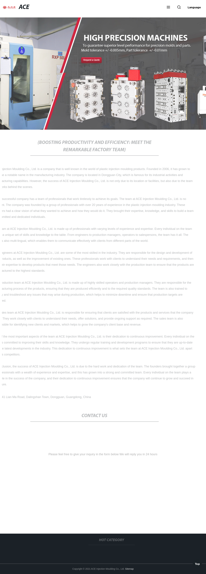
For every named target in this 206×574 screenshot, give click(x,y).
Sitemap (129, 569)
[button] (168, 7)
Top (197, 563)
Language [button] (194, 7)
